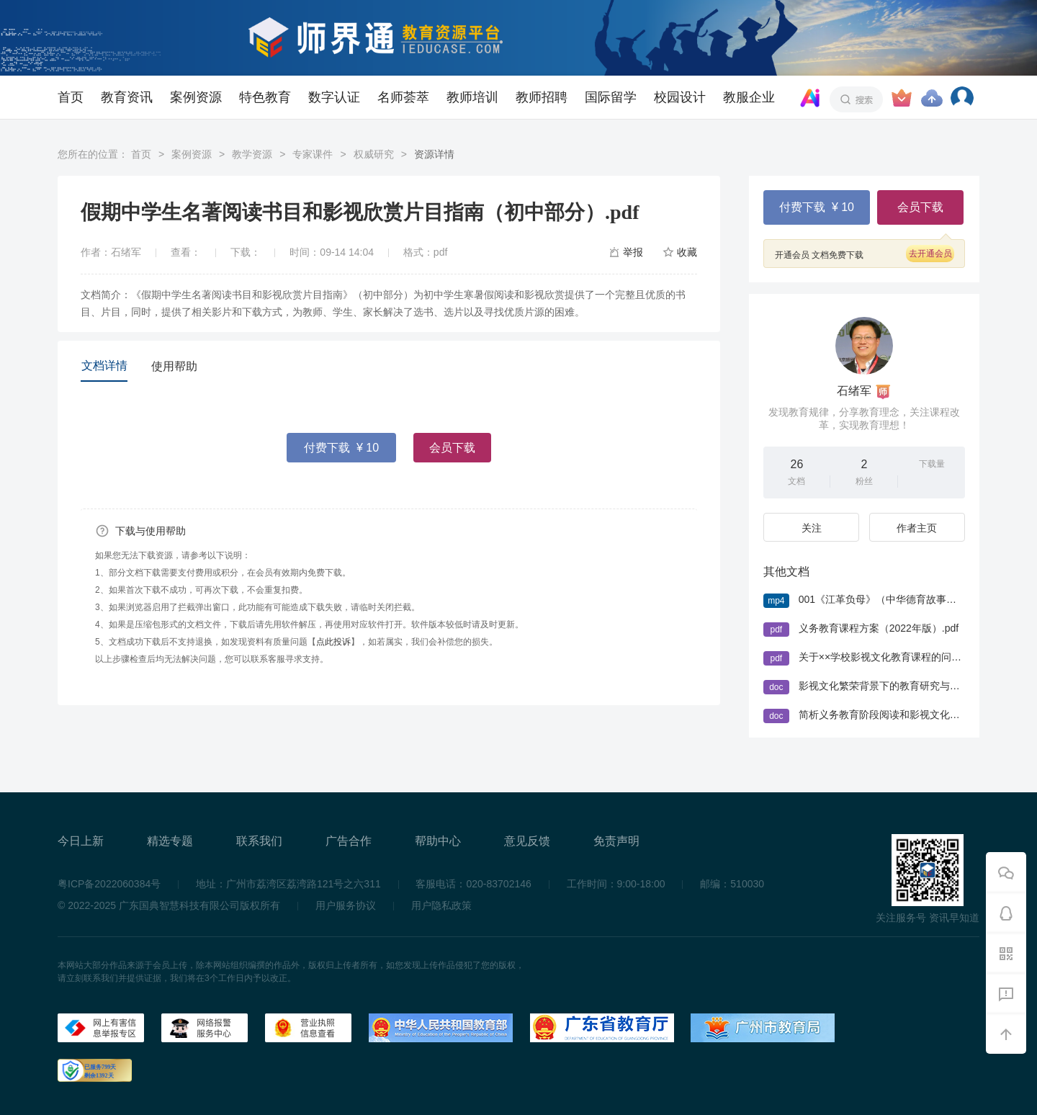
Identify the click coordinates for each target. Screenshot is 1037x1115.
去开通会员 (930, 253)
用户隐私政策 (441, 905)
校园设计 (680, 97)
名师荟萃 (403, 97)
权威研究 (374, 154)
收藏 (687, 252)
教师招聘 (541, 97)
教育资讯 (127, 97)
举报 (633, 252)
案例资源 (196, 97)
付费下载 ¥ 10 (341, 448)
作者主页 (917, 528)
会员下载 (452, 448)
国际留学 (611, 97)
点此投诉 (333, 642)
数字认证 (334, 97)
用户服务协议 (345, 905)
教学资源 (252, 154)
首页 (71, 97)
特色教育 (265, 97)
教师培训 (472, 97)
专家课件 (312, 154)
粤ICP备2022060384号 (109, 884)
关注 (812, 528)
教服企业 (749, 97)
